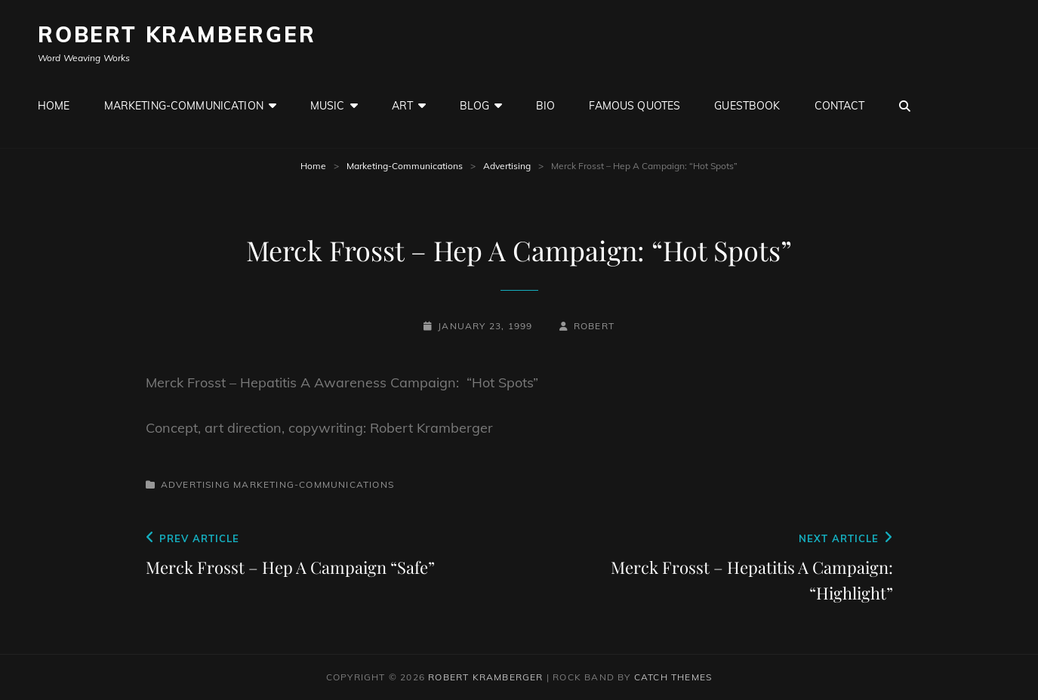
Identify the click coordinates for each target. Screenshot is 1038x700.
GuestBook (747, 106)
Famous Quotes (634, 106)
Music (327, 106)
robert (594, 325)
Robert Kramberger (177, 34)
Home (54, 106)
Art (402, 106)
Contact (840, 106)
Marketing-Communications (405, 165)
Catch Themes (673, 677)
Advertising (507, 165)
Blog (474, 106)
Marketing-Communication (183, 106)
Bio (545, 106)
